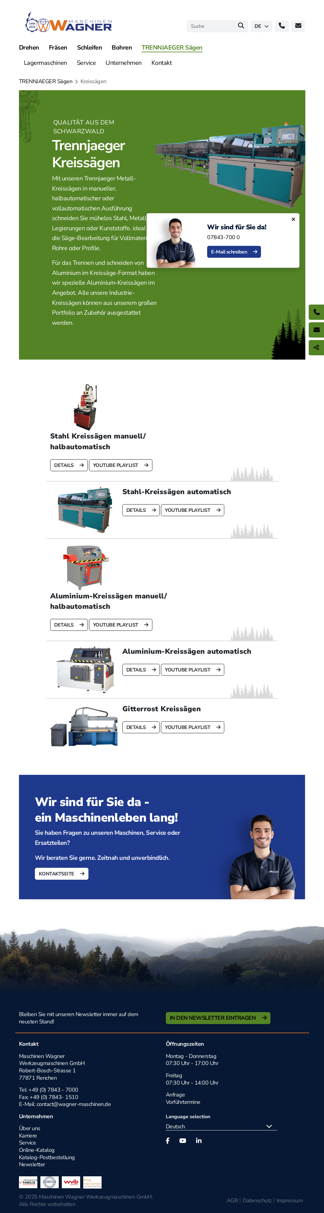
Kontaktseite (57, 874)
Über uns (29, 1128)
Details (64, 465)
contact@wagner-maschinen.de (74, 1104)
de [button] (262, 26)
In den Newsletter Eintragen (213, 1018)
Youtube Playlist (116, 465)
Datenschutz (257, 1200)
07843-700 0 (227, 237)
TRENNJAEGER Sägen (46, 81)
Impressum (290, 1200)
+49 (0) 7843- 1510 (54, 1097)
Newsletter (32, 1164)
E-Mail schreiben (233, 252)
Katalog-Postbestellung (47, 1157)
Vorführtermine (183, 1102)
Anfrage (175, 1094)
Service (27, 1142)
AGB (232, 1200)
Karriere (28, 1135)
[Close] (297, 219)
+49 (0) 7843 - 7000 (53, 1089)
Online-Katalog (37, 1150)
